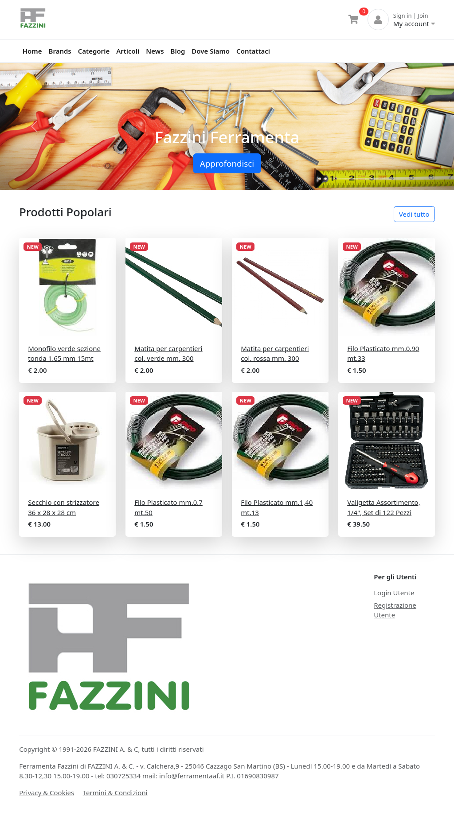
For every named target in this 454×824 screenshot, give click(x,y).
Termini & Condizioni (115, 792)
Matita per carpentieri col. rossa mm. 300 (275, 353)
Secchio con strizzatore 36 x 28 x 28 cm (63, 507)
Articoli (127, 51)
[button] (34, 126)
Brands (60, 51)
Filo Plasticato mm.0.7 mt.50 (168, 507)
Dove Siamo (211, 51)
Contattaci (253, 51)
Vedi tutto (414, 214)
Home (32, 51)
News (155, 51)
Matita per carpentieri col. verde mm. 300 (168, 353)
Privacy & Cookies (46, 792)
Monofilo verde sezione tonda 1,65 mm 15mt (64, 353)
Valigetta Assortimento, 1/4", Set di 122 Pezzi (383, 507)
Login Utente (394, 592)
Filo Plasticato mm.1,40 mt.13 (277, 507)
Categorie (94, 51)
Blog (178, 51)
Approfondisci (227, 163)
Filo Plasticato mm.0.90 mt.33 (383, 353)
